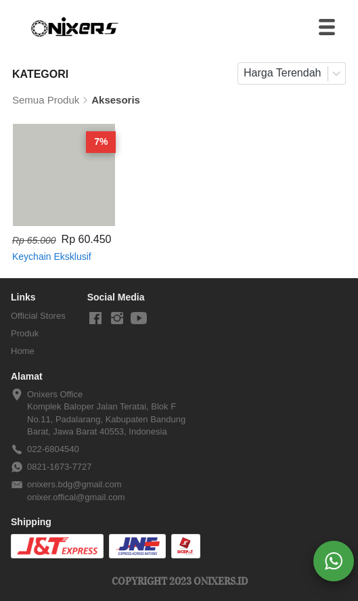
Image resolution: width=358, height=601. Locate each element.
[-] (95, 319)
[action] (333, 561)
